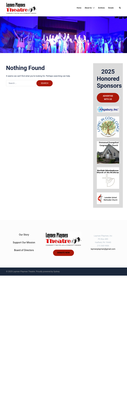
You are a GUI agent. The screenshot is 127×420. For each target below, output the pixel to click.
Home (79, 8)
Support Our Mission (24, 242)
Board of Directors (24, 250)
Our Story (24, 234)
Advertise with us (108, 97)
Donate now (63, 253)
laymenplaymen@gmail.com (103, 249)
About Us (88, 8)
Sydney (57, 271)
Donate (111, 8)
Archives (101, 8)
